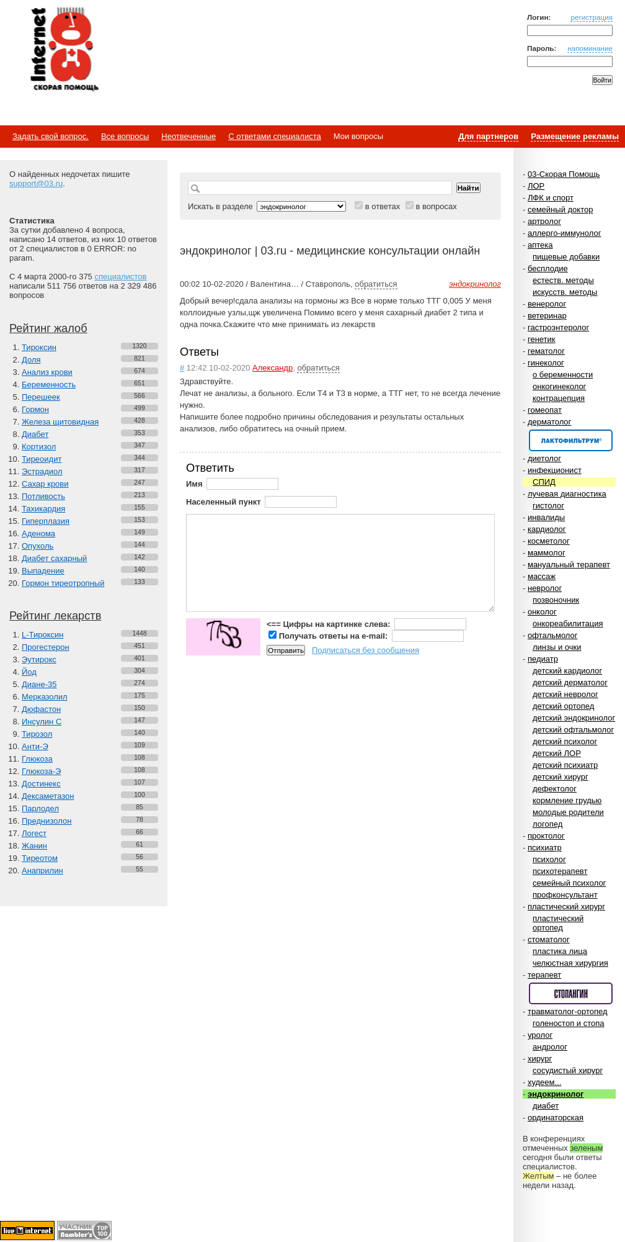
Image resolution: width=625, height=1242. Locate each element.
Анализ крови (47, 372)
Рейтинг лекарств (55, 616)
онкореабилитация (568, 623)
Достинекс (41, 783)
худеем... (544, 1082)
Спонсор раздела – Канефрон (571, 440)
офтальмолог (553, 635)
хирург (540, 1058)
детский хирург (560, 776)
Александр (272, 367)
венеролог (547, 303)
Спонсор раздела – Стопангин (571, 993)
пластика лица (560, 951)
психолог (549, 859)
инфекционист (555, 470)
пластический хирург (566, 906)
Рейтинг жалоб (48, 328)
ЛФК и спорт (551, 197)
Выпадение (43, 570)
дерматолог (549, 421)
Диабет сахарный (54, 558)
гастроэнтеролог (558, 327)
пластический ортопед (558, 923)
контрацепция (559, 398)
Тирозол (37, 734)
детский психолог (565, 741)
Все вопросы (125, 136)
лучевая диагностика (567, 493)
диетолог (544, 458)
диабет (546, 1105)
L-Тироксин (42, 634)
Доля (31, 359)
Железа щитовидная (60, 421)
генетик (542, 339)
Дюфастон (41, 709)
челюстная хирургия (570, 963)
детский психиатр (565, 765)
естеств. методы (563, 280)
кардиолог (547, 529)
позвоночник (556, 600)
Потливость (43, 496)
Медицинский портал (64, 50)
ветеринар (547, 315)
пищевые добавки (566, 256)
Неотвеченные (188, 136)
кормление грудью (567, 800)
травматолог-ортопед (568, 1011)
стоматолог (549, 939)
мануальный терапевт (569, 564)
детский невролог (565, 694)
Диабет (35, 434)
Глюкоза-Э (41, 771)
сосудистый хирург (568, 1070)
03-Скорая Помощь (564, 174)
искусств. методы (565, 292)
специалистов (120, 276)
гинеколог (546, 362)
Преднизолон (46, 821)
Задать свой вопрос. (50, 136)
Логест (34, 833)
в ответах (383, 206)
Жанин (34, 845)
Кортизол (39, 446)
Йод (29, 672)
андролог (550, 1046)
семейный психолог (569, 883)
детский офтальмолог (573, 729)
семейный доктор (560, 209)
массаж (542, 576)
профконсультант (565, 894)
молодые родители (568, 812)
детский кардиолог (567, 670)
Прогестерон (45, 647)
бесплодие (548, 268)
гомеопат (545, 410)
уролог (540, 1035)
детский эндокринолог (574, 717)
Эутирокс (39, 659)
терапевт (544, 974)
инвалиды (546, 517)
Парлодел (40, 808)
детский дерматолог (570, 682)
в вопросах (435, 206)
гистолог (548, 505)
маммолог (546, 552)
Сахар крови (45, 483)
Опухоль (37, 546)
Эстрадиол (42, 471)
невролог (545, 588)
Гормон (35, 409)
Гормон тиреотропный (63, 583)
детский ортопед (563, 706)
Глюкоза (37, 758)
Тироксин (39, 347)
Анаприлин (42, 870)
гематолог (546, 351)
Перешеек (41, 397)
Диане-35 (39, 684)
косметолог (549, 541)
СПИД (544, 482)
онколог (542, 611)
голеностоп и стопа (569, 1023)
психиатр (545, 847)
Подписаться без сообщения (365, 650)
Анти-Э (35, 746)
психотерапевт (560, 871)
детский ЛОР (557, 753)
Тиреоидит (41, 459)
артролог (544, 221)
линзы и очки (557, 647)
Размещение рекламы (575, 136)
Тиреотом (40, 858)
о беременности (563, 374)
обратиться (376, 284)
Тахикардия (43, 508)
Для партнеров (488, 136)
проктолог (546, 835)
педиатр (543, 659)
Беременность (49, 384)
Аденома (38, 533)
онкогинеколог (559, 386)
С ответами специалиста (274, 136)
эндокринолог (556, 1094)
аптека (540, 245)
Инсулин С (41, 721)
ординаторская (555, 1117)
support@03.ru (36, 183)
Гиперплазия (45, 521)
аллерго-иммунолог (564, 233)
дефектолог (555, 788)
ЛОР (536, 186)
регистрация (591, 17)
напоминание (590, 48)
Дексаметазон (48, 796)
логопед (547, 824)
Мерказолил (45, 696)
